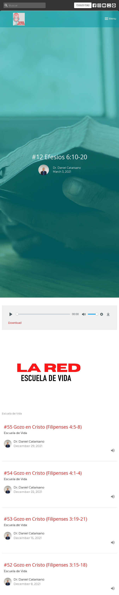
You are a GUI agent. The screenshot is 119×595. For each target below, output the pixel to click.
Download (14, 323)
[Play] (11, 314)
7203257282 (83, 5)
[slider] (43, 314)
